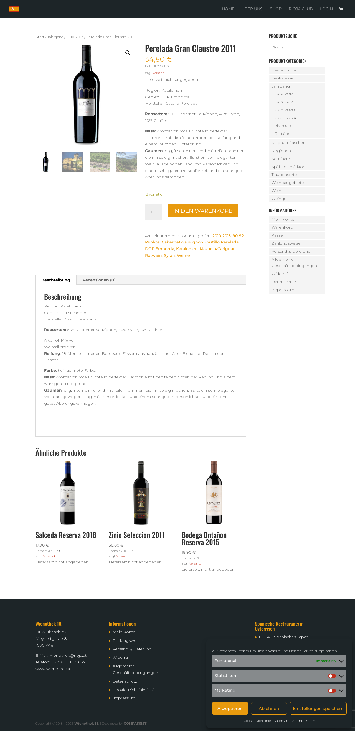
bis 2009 (282, 125)
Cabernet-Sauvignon (182, 242)
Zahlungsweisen (287, 243)
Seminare (281, 158)
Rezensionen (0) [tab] (99, 280)
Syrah (169, 255)
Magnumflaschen (289, 142)
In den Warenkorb (203, 210)
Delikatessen (284, 78)
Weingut (280, 198)
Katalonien (187, 248)
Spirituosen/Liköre (289, 166)
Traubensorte (284, 174)
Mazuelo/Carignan (218, 248)
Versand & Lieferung (291, 251)
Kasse (277, 235)
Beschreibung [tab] (55, 280)
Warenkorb (282, 227)
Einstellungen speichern (318, 708)
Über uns (252, 9)
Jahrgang (55, 37)
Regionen (281, 150)
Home (228, 9)
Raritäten (283, 133)
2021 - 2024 (285, 117)
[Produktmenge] (153, 212)
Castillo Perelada (222, 242)
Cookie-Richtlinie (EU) (133, 689)
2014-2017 (283, 101)
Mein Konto (283, 219)
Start (40, 37)
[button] (128, 53)
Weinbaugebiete (288, 182)
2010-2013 (74, 37)
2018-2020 (284, 109)
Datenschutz (283, 721)
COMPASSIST (135, 723)
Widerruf (280, 273)
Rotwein (153, 255)
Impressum (306, 721)
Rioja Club (301, 9)
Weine (183, 255)
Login (326, 9)
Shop (276, 9)
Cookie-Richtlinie (257, 721)
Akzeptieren (230, 708)
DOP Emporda (159, 248)
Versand (158, 73)
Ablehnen (269, 708)
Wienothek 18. (86, 723)
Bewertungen (285, 70)
